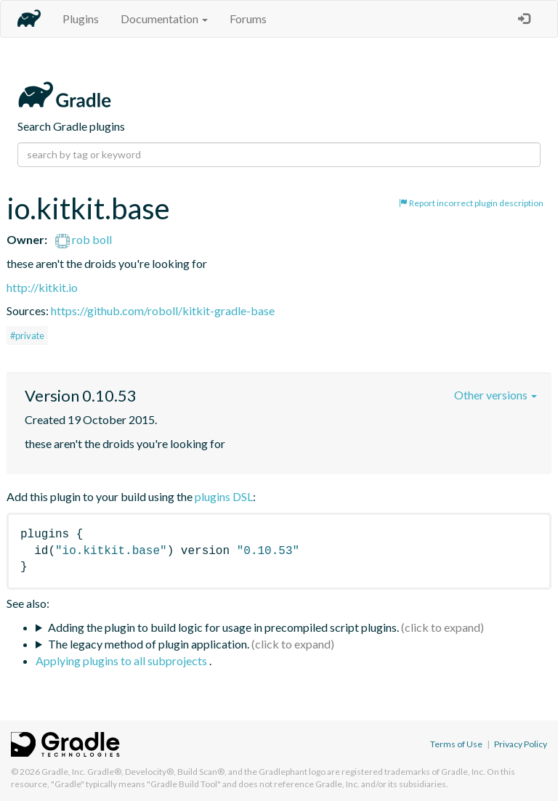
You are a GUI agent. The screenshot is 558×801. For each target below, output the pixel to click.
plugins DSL (224, 496)
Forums (248, 18)
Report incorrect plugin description (471, 203)
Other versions (495, 395)
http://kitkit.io (42, 287)
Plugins (80, 18)
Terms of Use (456, 744)
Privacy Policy (520, 744)
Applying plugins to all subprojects (122, 660)
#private (27, 335)
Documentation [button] (164, 18)
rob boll (83, 239)
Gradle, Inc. (63, 771)
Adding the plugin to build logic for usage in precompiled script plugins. (223, 627)
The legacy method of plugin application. (148, 644)
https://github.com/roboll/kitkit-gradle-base (163, 310)
